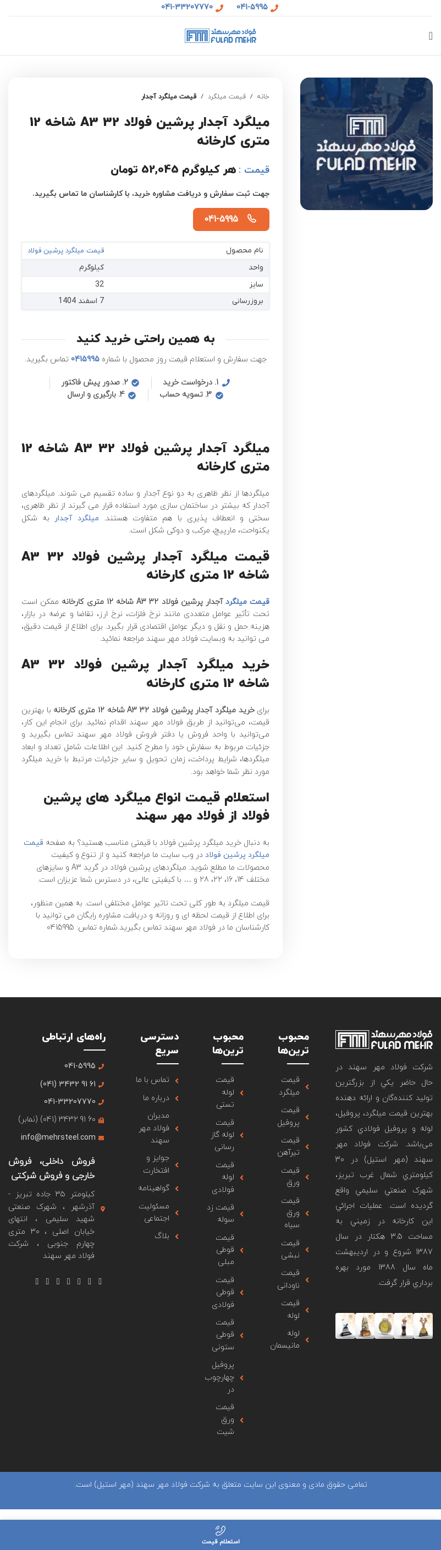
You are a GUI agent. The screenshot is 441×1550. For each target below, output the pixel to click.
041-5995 (221, 219)
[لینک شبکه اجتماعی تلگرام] (37, 1281)
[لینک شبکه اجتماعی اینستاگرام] (79, 1281)
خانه (263, 96)
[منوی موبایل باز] (430, 36)
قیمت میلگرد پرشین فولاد (70, 250)
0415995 (85, 359)
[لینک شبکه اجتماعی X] (90, 1281)
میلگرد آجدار (76, 518)
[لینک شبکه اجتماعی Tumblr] (58, 1281)
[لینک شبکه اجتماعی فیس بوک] (100, 1281)
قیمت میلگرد (227, 96)
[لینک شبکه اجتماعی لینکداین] (47, 1281)
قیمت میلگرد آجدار (168, 96)
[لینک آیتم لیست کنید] (289, 1086)
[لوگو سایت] (220, 35)
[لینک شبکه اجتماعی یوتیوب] (68, 1281)
